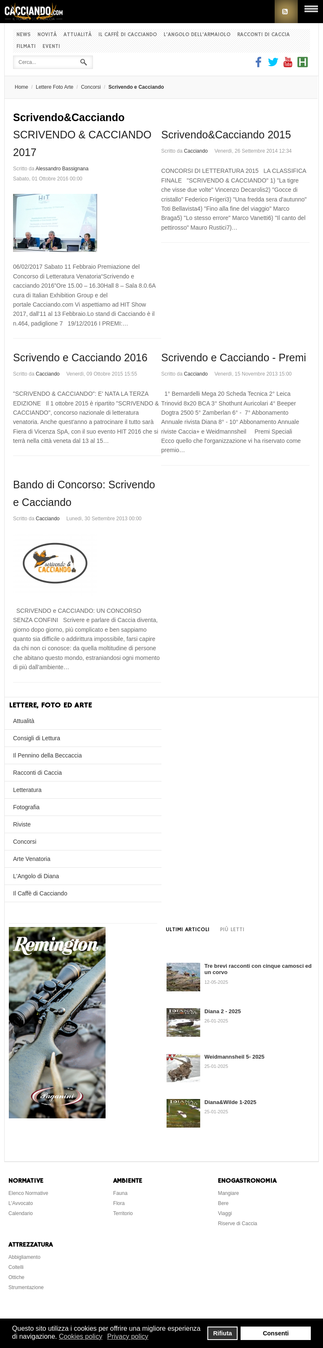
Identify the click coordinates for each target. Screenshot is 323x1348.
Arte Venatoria (31, 858)
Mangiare (228, 1193)
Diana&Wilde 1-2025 (230, 1102)
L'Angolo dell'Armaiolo (197, 34)
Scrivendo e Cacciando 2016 (80, 357)
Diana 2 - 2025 (222, 1011)
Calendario (20, 1213)
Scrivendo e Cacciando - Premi (233, 357)
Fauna (120, 1193)
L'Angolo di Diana (36, 876)
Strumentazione (26, 1287)
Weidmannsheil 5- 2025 (234, 1057)
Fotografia (26, 807)
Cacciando (196, 151)
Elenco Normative (28, 1193)
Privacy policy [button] (127, 1336)
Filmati (26, 46)
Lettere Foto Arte (54, 87)
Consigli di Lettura (36, 738)
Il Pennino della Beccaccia (47, 755)
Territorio (123, 1213)
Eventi (51, 46)
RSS (286, 11)
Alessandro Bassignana (61, 169)
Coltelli (16, 1267)
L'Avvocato (20, 1203)
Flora (118, 1203)
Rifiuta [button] (222, 1333)
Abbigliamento (24, 1257)
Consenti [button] (276, 1333)
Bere (223, 1203)
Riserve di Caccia (237, 1223)
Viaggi (225, 1213)
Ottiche (16, 1277)
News (23, 34)
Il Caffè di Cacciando (127, 34)
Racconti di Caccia (263, 34)
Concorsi (91, 87)
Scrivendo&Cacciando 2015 (226, 134)
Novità (47, 34)
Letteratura (27, 790)
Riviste (22, 824)
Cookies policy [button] (80, 1336)
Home (21, 87)
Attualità (78, 34)
